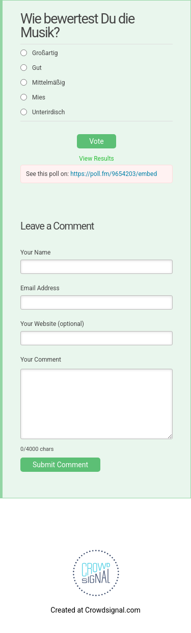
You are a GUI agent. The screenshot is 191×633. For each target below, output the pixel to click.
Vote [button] (96, 141)
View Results (96, 158)
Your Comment (40, 359)
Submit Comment (60, 465)
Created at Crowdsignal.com (95, 610)
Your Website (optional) (52, 323)
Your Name (35, 252)
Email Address (40, 288)
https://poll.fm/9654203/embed (113, 174)
